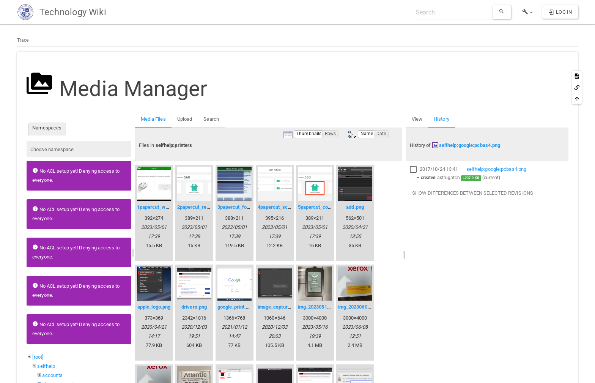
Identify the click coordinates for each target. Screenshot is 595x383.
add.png (355, 207)
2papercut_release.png (202, 207)
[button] (527, 12)
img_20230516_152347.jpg (327, 307)
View (417, 119)
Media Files (153, 119)
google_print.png (235, 307)
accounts (52, 375)
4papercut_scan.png (280, 207)
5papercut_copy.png (320, 207)
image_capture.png (279, 307)
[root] (37, 357)
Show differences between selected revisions (472, 193)
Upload (184, 119)
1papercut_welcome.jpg (163, 207)
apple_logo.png (153, 307)
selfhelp (46, 366)
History (441, 119)
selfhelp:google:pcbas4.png (470, 145)
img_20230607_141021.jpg (367, 307)
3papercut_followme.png (244, 207)
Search (211, 119)
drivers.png (194, 307)
